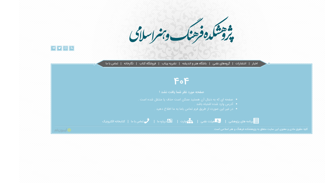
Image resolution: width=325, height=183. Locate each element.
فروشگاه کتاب (128, 63)
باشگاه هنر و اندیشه (175, 63)
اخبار (236, 63)
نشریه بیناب (150, 63)
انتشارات (222, 63)
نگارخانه (110, 63)
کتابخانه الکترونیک (94, 121)
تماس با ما (93, 63)
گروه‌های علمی (202, 63)
